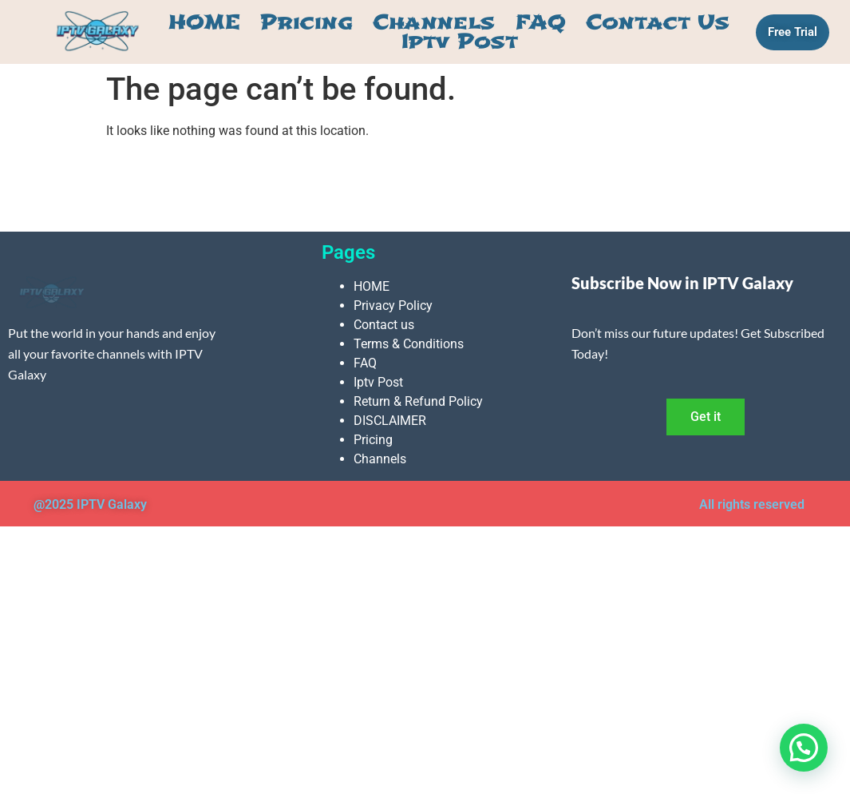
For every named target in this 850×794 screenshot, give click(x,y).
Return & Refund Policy (418, 401)
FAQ (541, 22)
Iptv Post (459, 41)
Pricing (306, 22)
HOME (203, 22)
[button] (804, 748)
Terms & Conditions (409, 343)
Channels (433, 22)
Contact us (657, 22)
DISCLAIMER (390, 420)
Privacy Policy (393, 305)
